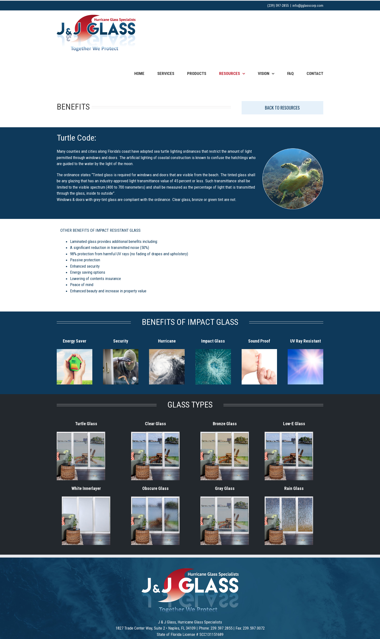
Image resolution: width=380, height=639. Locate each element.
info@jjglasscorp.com (308, 5)
